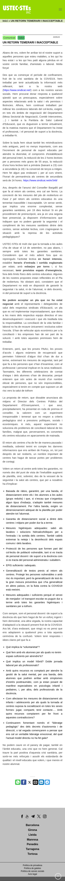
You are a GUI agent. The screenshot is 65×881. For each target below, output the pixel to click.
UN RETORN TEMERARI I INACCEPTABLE (30, 42)
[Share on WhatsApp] (17, 782)
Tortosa (32, 853)
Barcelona (32, 825)
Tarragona (32, 849)
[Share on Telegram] (47, 782)
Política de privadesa (32, 865)
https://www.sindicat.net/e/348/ (40, 180)
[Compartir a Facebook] (23, 782)
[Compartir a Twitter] (29, 782)
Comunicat (9, 37)
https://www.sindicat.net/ (17, 90)
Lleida (32, 834)
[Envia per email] (35, 782)
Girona (32, 829)
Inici (5, 20)
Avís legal (32, 874)
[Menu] (60, 9)
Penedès (32, 844)
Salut (21, 37)
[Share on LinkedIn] (41, 782)
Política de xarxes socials (32, 871)
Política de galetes (32, 868)
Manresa (32, 839)
